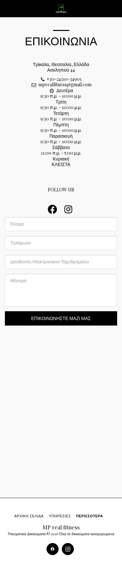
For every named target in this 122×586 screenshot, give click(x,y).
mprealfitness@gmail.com (61, 84)
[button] (7, 8)
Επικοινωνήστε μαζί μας (61, 318)
